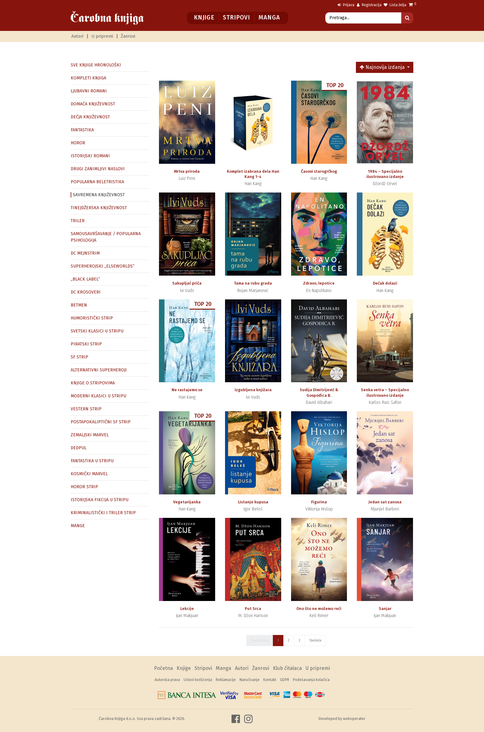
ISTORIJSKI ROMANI (90, 156)
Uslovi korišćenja (198, 680)
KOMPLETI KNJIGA (88, 78)
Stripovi (236, 17)
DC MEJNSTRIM (85, 253)
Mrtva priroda (187, 171)
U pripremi (102, 36)
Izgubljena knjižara (253, 389)
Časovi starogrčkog (319, 171)
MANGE (78, 525)
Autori (77, 36)
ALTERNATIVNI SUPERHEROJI (99, 370)
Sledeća (315, 640)
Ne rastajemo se (187, 389)
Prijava (346, 5)
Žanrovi (128, 36)
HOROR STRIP (84, 486)
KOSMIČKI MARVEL (89, 473)
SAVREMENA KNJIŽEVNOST (99, 194)
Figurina (319, 502)
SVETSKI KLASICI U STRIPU (97, 331)
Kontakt (269, 680)
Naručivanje (250, 680)
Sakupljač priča (187, 283)
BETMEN (79, 305)
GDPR (284, 680)
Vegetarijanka (187, 502)
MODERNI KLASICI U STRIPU (98, 396)
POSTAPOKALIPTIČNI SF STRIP (101, 422)
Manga (269, 17)
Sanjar (385, 608)
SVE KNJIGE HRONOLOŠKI (96, 65)
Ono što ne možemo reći (318, 608)
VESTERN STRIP (86, 409)
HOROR (78, 143)
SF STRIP (79, 357)
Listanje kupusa (253, 502)
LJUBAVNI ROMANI (89, 91)
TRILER (78, 220)
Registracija (369, 5)
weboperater (354, 718)
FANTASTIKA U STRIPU (92, 460)
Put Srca (253, 608)
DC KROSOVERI (86, 292)
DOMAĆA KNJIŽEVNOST (93, 104)
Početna (163, 668)
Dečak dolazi (385, 283)
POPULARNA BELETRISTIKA (97, 181)
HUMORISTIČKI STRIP (92, 318)
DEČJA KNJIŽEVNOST (90, 117)
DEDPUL (78, 448)
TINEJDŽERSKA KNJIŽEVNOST (99, 207)
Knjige (204, 17)
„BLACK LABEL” (85, 279)
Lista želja (395, 5)
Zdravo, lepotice (319, 283)
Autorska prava (167, 680)
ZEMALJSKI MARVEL (90, 435)
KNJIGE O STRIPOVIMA (93, 383)
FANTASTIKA (82, 130)
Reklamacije (226, 680)
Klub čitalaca (287, 668)
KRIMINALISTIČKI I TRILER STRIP (103, 512)
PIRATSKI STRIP (86, 344)
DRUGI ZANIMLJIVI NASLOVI (98, 168)
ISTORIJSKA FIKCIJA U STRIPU (99, 499)
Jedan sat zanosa (385, 502)
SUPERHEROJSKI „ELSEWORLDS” (103, 266)
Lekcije (187, 608)
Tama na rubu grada (253, 283)
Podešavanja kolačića (311, 680)
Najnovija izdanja (383, 67)
